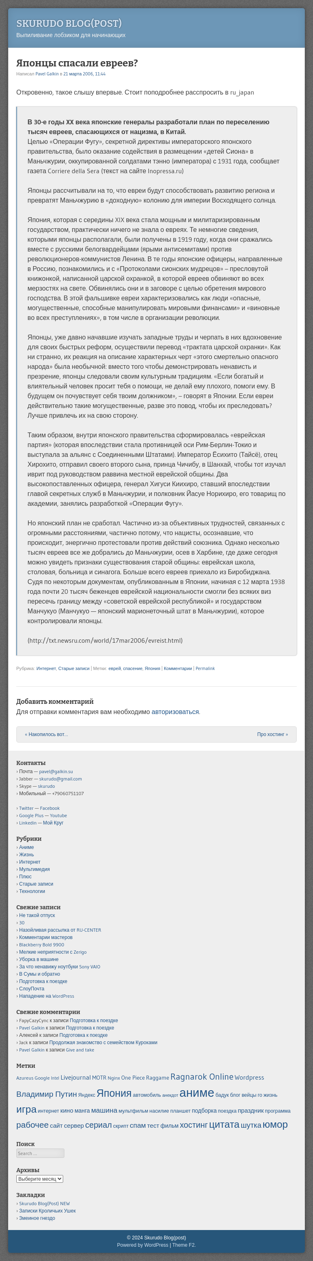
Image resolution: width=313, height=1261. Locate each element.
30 (21, 922)
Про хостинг (272, 734)
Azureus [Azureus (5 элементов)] (24, 1078)
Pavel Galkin (47, 74)
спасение (133, 668)
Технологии (32, 891)
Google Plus (31, 815)
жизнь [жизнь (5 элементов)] (271, 1095)
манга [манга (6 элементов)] (82, 1110)
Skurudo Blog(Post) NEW (44, 1203)
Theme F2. (184, 1245)
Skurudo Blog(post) (69, 23)
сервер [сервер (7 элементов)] (74, 1125)
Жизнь (26, 854)
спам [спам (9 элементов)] (138, 1125)
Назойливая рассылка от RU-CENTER (60, 930)
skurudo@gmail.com (60, 779)
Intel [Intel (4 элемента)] (55, 1078)
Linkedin (28, 823)
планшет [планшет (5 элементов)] (180, 1111)
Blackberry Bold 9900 (41, 944)
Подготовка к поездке (43, 981)
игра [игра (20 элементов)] (26, 1109)
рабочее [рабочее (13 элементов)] (32, 1125)
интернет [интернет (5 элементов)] (48, 1111)
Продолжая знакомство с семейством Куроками (103, 1042)
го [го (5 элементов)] (260, 1095)
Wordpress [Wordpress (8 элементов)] (249, 1077)
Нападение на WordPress (46, 996)
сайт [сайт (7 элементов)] (56, 1125)
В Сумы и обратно (39, 974)
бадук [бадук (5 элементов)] (222, 1095)
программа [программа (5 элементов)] (278, 1111)
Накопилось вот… (46, 734)
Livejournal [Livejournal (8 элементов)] (75, 1077)
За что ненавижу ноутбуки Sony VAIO (59, 966)
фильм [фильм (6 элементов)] (170, 1125)
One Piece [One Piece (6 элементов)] (133, 1077)
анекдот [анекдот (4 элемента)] (170, 1095)
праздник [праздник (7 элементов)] (251, 1110)
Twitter (26, 808)
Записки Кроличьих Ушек (47, 1211)
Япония (152, 668)
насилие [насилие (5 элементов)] (159, 1111)
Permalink (205, 668)
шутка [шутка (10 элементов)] (251, 1125)
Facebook (50, 808)
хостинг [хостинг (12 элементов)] (194, 1125)
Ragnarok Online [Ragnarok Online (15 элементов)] (202, 1076)
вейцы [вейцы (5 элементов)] (249, 1095)
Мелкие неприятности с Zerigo (53, 952)
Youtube (58, 815)
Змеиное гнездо (37, 1218)
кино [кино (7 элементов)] (66, 1110)
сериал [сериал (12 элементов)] (98, 1125)
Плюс (25, 876)
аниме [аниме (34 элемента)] (196, 1092)
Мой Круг (53, 823)
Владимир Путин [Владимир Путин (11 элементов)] (46, 1094)
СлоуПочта (31, 988)
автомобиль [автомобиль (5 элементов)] (147, 1095)
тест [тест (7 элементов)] (153, 1125)
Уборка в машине (39, 959)
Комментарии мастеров (46, 937)
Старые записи (74, 668)
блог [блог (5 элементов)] (235, 1095)
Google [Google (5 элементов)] (42, 1078)
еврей (114, 668)
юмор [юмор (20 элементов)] (275, 1124)
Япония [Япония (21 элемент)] (114, 1093)
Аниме (26, 847)
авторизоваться (175, 712)
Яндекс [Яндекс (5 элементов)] (86, 1095)
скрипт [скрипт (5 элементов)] (120, 1126)
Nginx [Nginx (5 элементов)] (114, 1078)
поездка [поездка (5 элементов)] (227, 1111)
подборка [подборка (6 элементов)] (204, 1110)
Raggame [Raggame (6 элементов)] (157, 1077)
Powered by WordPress (142, 1245)
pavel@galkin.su (56, 771)
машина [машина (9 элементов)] (104, 1110)
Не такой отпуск (37, 915)
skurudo (46, 786)
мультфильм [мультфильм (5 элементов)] (133, 1111)
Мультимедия (34, 869)
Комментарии (178, 668)
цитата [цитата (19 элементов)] (224, 1124)
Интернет (46, 668)
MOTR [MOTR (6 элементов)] (99, 1077)
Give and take (80, 1050)
